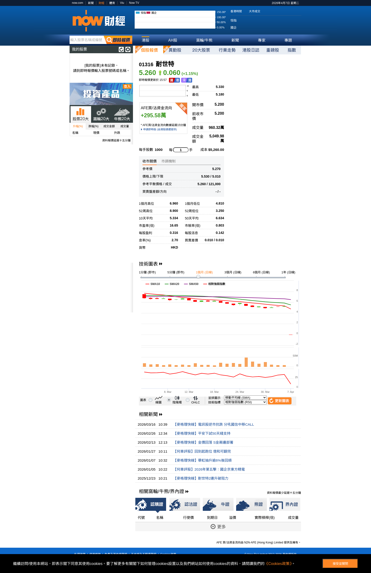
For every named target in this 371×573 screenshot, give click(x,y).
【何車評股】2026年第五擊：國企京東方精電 (209, 469)
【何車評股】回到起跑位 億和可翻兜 (202, 451)
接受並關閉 (340, 563)
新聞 (91, 3)
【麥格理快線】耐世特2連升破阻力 (200, 478)
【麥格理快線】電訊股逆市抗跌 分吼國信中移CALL (213, 424)
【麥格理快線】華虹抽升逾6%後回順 (202, 460)
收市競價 (149, 161)
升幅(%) (78, 126)
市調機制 (168, 161)
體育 (112, 3)
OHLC (195, 402)
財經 (101, 3)
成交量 (124, 126)
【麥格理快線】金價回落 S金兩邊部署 (203, 442)
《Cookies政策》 (278, 564)
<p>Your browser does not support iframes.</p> (101, 287)
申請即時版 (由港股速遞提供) (160, 129)
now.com (77, 2)
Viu (122, 2)
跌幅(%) (93, 126)
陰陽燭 (177, 402)
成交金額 (109, 126)
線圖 (158, 402)
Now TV (134, 2)
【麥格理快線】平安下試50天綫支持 (201, 433)
